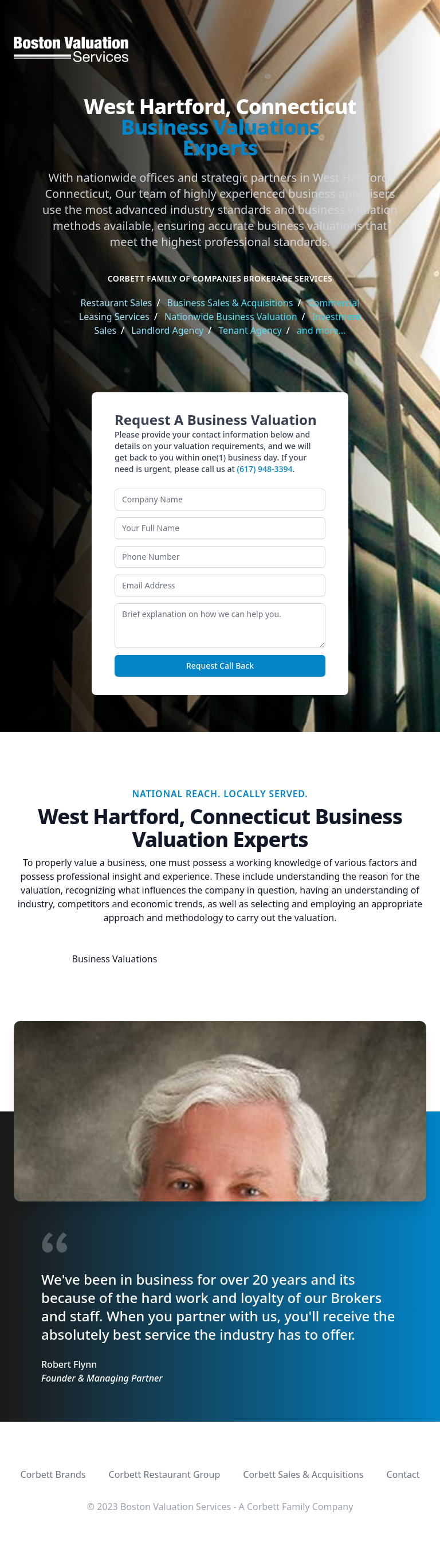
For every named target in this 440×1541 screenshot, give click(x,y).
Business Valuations (115, 959)
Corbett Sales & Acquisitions (303, 1474)
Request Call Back (220, 665)
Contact (403, 1474)
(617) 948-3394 (265, 468)
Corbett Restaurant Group (165, 1474)
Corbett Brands (53, 1474)
